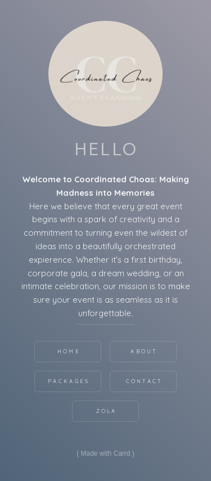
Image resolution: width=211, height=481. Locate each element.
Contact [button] (144, 381)
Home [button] (68, 351)
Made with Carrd (105, 453)
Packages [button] (68, 381)
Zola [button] (106, 411)
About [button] (144, 351)
